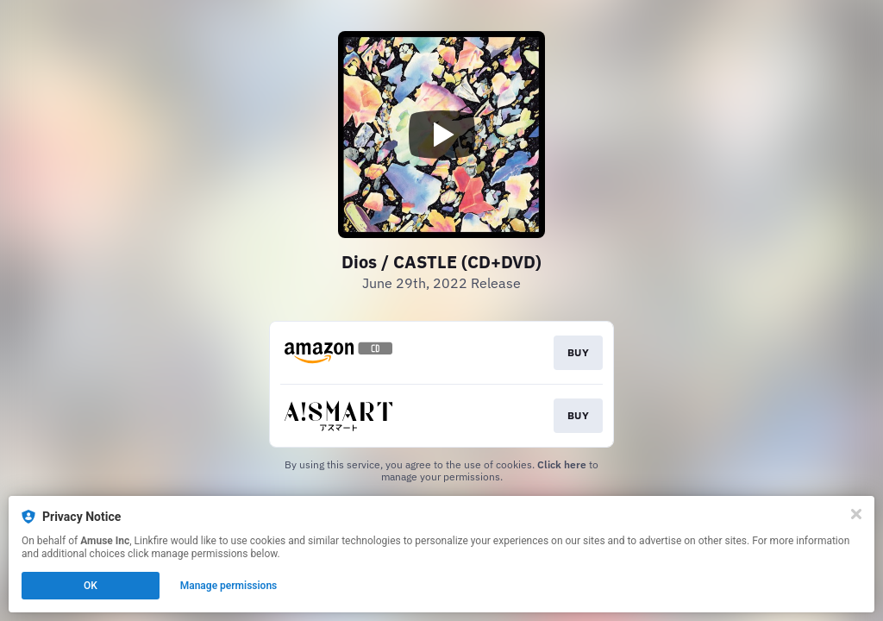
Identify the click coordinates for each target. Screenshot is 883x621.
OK (90, 586)
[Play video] (441, 134)
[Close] (856, 514)
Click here (561, 464)
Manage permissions (229, 586)
